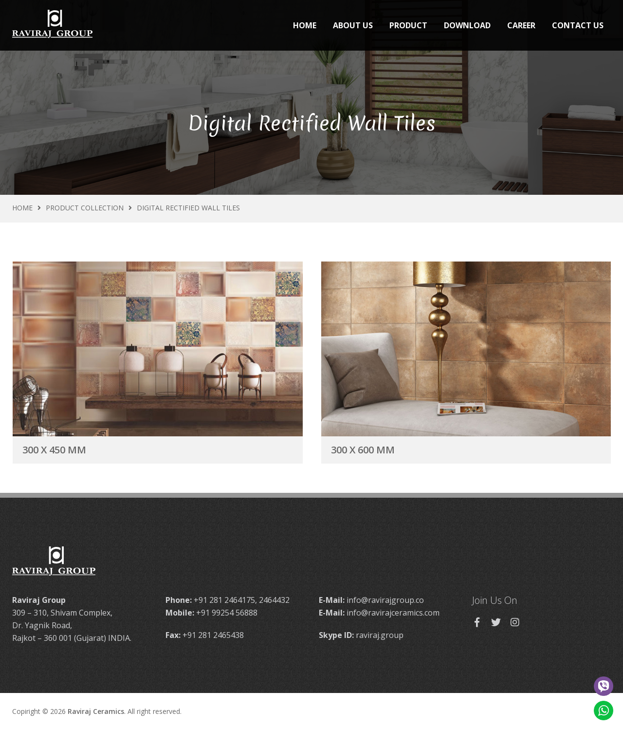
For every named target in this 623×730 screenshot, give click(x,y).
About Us (353, 25)
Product (408, 25)
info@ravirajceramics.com (393, 612)
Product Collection (85, 207)
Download (467, 25)
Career (521, 25)
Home (304, 25)
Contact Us (578, 25)
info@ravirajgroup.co (385, 600)
